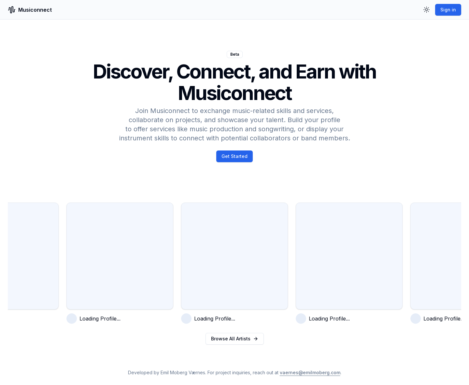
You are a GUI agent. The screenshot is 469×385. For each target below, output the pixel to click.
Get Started (234, 156)
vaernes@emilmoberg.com (310, 372)
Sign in (448, 9)
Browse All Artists (234, 338)
